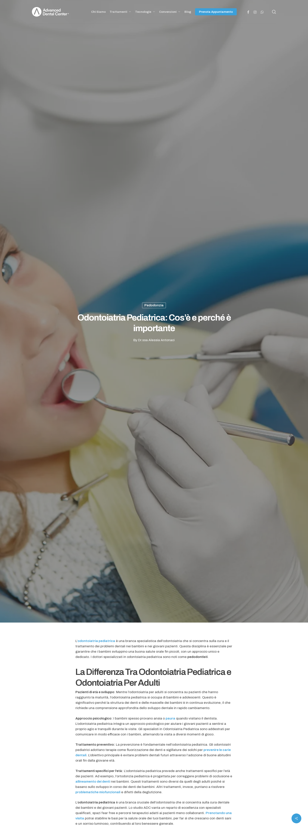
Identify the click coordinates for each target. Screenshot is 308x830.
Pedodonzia (154, 305)
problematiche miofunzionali (97, 792)
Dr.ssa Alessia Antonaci (156, 340)
